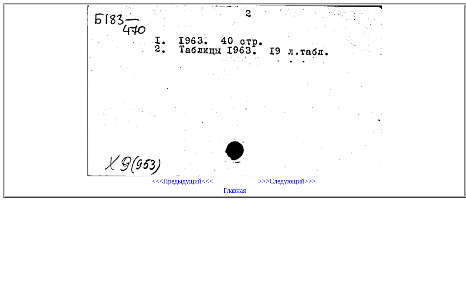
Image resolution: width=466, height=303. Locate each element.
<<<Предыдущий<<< (182, 181)
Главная (234, 190)
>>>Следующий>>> (287, 181)
